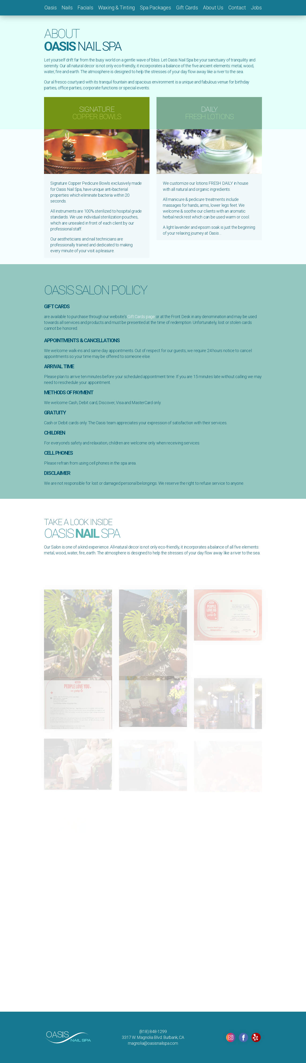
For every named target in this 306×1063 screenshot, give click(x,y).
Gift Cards (187, 8)
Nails (67, 8)
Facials (85, 8)
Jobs (256, 8)
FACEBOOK (243, 1037)
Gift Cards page (141, 316)
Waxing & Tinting (116, 8)
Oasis (50, 8)
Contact (237, 8)
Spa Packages (155, 8)
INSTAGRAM (230, 1037)
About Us (213, 8)
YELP (256, 1037)
